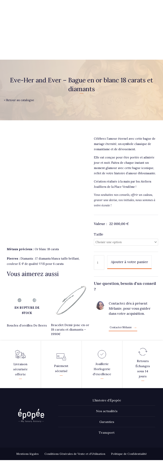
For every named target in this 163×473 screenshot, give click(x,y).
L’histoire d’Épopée (107, 393)
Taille (98, 234)
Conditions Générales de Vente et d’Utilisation (75, 446)
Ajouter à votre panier (129, 262)
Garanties (106, 414)
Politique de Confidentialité (129, 446)
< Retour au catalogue (19, 100)
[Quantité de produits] (99, 262)
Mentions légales (27, 446)
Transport (107, 425)
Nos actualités (107, 404)
